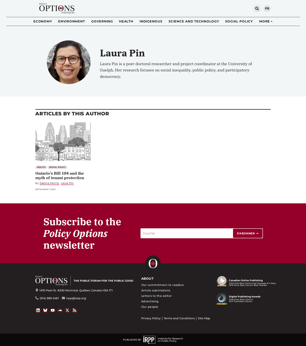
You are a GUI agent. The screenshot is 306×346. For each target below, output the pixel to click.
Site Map (204, 318)
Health (126, 21)
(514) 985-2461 (49, 298)
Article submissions (155, 290)
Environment (71, 21)
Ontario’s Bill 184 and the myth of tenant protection (59, 175)
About (147, 278)
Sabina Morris (49, 183)
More (264, 21)
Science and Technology (194, 21)
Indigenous (151, 21)
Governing (102, 21)
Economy (42, 21)
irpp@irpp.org (76, 298)
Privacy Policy (151, 318)
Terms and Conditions (179, 318)
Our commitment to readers (162, 285)
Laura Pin (67, 183)
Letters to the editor (156, 296)
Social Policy (239, 21)
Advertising (150, 301)
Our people (149, 307)
